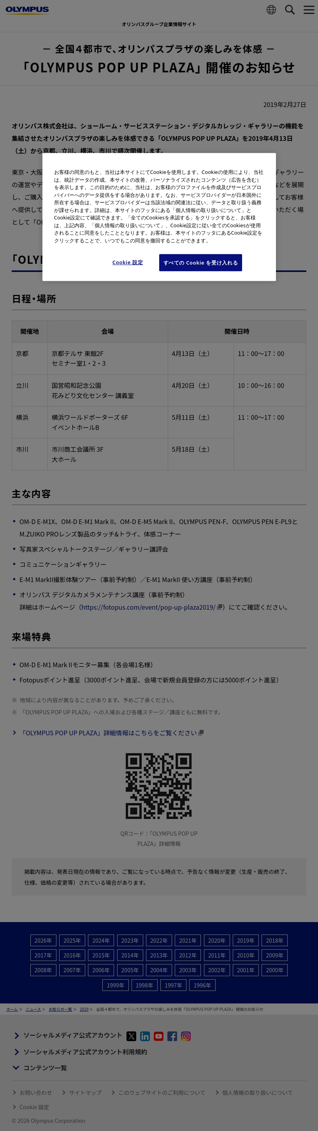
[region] (159, 217)
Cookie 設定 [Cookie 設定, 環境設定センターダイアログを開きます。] (127, 262)
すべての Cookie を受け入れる (200, 262)
